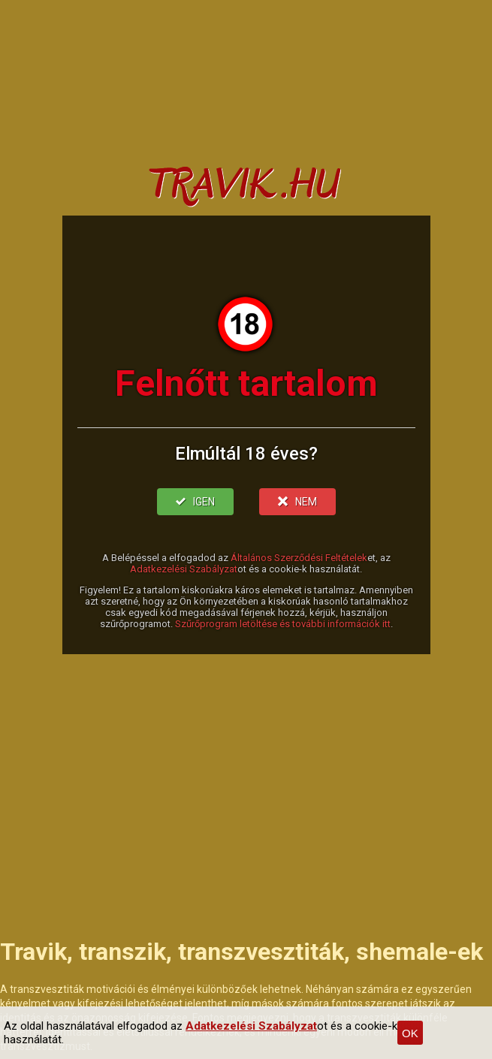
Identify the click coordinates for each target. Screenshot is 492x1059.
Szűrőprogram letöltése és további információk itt (283, 623)
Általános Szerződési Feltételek (299, 557)
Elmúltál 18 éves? (246, 453)
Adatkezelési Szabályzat (183, 569)
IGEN (195, 502)
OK (410, 1033)
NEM (297, 502)
